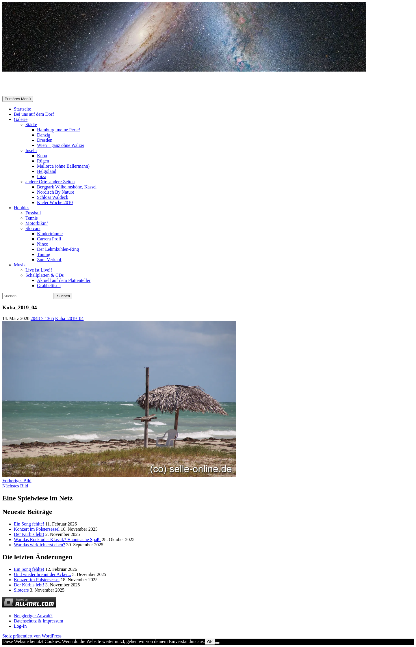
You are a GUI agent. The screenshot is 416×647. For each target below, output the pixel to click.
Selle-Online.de (32, 84)
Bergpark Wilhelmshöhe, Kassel (66, 186)
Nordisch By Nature (55, 192)
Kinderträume (50, 233)
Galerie (20, 119)
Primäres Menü (18, 99)
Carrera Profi (49, 238)
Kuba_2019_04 (69, 318)
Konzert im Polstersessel (37, 529)
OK (210, 641)
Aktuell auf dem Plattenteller (63, 280)
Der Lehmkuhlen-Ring (58, 249)
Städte (31, 124)
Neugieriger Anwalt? (33, 615)
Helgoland (46, 171)
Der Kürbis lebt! (29, 534)
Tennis (31, 218)
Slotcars (32, 228)
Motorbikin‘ (36, 223)
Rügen (43, 160)
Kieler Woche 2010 (55, 202)
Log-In (20, 626)
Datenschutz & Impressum (38, 620)
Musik (20, 264)
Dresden (44, 140)
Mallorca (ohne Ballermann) (63, 166)
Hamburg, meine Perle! (58, 129)
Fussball (33, 212)
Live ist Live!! (38, 270)
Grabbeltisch (49, 285)
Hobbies (21, 207)
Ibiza (41, 176)
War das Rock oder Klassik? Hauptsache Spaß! (57, 539)
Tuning (43, 254)
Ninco (42, 244)
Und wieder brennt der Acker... (42, 574)
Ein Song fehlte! (29, 523)
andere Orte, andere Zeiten (50, 181)
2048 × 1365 (42, 318)
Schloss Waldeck (52, 197)
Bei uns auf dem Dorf (34, 114)
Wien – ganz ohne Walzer (60, 145)
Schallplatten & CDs (44, 275)
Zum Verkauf (49, 259)
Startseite (22, 108)
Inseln (31, 150)
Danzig (43, 134)
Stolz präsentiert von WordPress (32, 635)
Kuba (42, 155)
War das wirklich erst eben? (39, 544)
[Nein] (217, 643)
